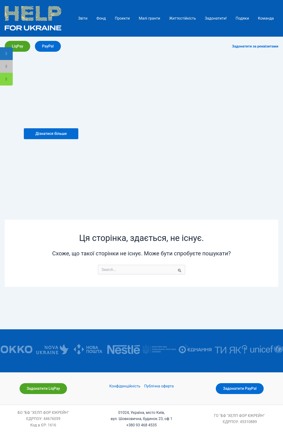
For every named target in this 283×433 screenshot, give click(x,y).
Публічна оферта (159, 386)
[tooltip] (6, 79)
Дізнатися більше (51, 133)
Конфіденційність (124, 386)
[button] (17, 46)
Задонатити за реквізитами (255, 46)
